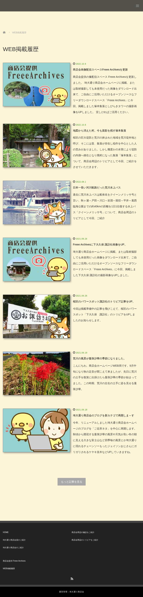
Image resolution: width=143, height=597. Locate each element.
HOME (6, 532)
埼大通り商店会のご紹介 (13, 548)
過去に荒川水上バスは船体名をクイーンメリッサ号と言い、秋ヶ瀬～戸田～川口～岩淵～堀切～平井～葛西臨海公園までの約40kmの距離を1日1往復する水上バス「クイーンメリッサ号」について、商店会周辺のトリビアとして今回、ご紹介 (105, 206)
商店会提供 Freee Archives (14, 561)
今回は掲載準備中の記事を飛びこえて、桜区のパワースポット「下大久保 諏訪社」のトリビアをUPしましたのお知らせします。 (105, 314)
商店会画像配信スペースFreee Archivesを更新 (100, 69)
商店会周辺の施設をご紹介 (83, 532)
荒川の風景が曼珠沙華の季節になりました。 (99, 358)
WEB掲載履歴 (9, 568)
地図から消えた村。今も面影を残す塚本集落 (99, 130)
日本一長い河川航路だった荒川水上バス (97, 187)
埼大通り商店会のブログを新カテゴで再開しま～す (103, 415)
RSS (71, 578)
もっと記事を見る (71, 481)
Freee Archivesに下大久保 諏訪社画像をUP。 (100, 244)
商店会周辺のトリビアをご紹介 (85, 540)
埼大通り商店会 (17, 4)
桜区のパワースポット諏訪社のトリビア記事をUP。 (104, 301)
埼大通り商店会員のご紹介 (14, 540)
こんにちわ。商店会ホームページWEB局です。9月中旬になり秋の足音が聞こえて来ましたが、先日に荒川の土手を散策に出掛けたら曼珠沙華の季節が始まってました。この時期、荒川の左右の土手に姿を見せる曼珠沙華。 (105, 377)
